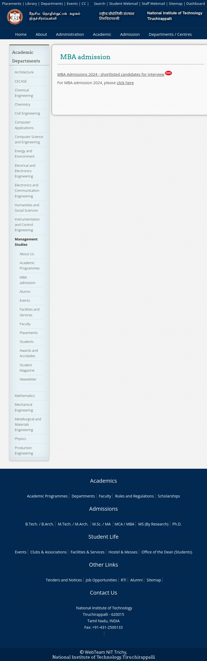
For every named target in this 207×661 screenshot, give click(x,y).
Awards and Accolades (29, 353)
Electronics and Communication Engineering (27, 190)
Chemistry (22, 104)
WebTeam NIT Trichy (105, 652)
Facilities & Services (88, 552)
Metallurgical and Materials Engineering (28, 424)
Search (99, 3)
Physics (20, 438)
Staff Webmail (153, 3)
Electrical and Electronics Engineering (25, 171)
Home (20, 34)
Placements (12, 3)
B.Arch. (48, 524)
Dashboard (196, 3)
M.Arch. (81, 524)
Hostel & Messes (122, 552)
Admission (130, 34)
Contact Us (103, 592)
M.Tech (64, 524)
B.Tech (31, 524)
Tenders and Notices (64, 579)
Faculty (25, 323)
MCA (119, 524)
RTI (123, 579)
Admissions (103, 508)
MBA (130, 524)
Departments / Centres (170, 34)
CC (84, 3)
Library (31, 3)
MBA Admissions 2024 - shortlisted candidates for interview (110, 74)
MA (108, 524)
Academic (102, 34)
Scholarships (169, 496)
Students (26, 341)
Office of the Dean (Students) (167, 552)
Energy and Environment (25, 153)
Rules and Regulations (134, 496)
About (41, 34)
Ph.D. (177, 524)
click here (125, 82)
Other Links (103, 564)
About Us (27, 253)
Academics (103, 480)
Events (72, 3)
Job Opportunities (101, 579)
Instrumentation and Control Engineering (27, 224)
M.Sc (96, 524)
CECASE (21, 81)
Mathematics (25, 395)
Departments (52, 3)
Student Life (103, 536)
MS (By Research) (153, 524)
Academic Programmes (30, 265)
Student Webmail (123, 3)
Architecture (24, 72)
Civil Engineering (27, 113)
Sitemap (175, 3)
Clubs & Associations (48, 552)
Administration (70, 34)
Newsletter (28, 379)
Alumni (25, 291)
